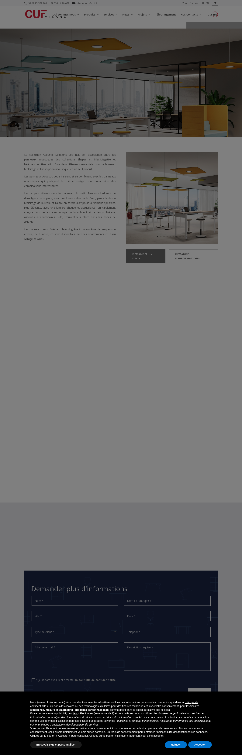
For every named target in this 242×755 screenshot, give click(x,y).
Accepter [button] (200, 744)
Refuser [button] (176, 744)
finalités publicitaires (91, 720)
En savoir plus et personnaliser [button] (56, 744)
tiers (75, 713)
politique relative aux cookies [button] (153, 709)
